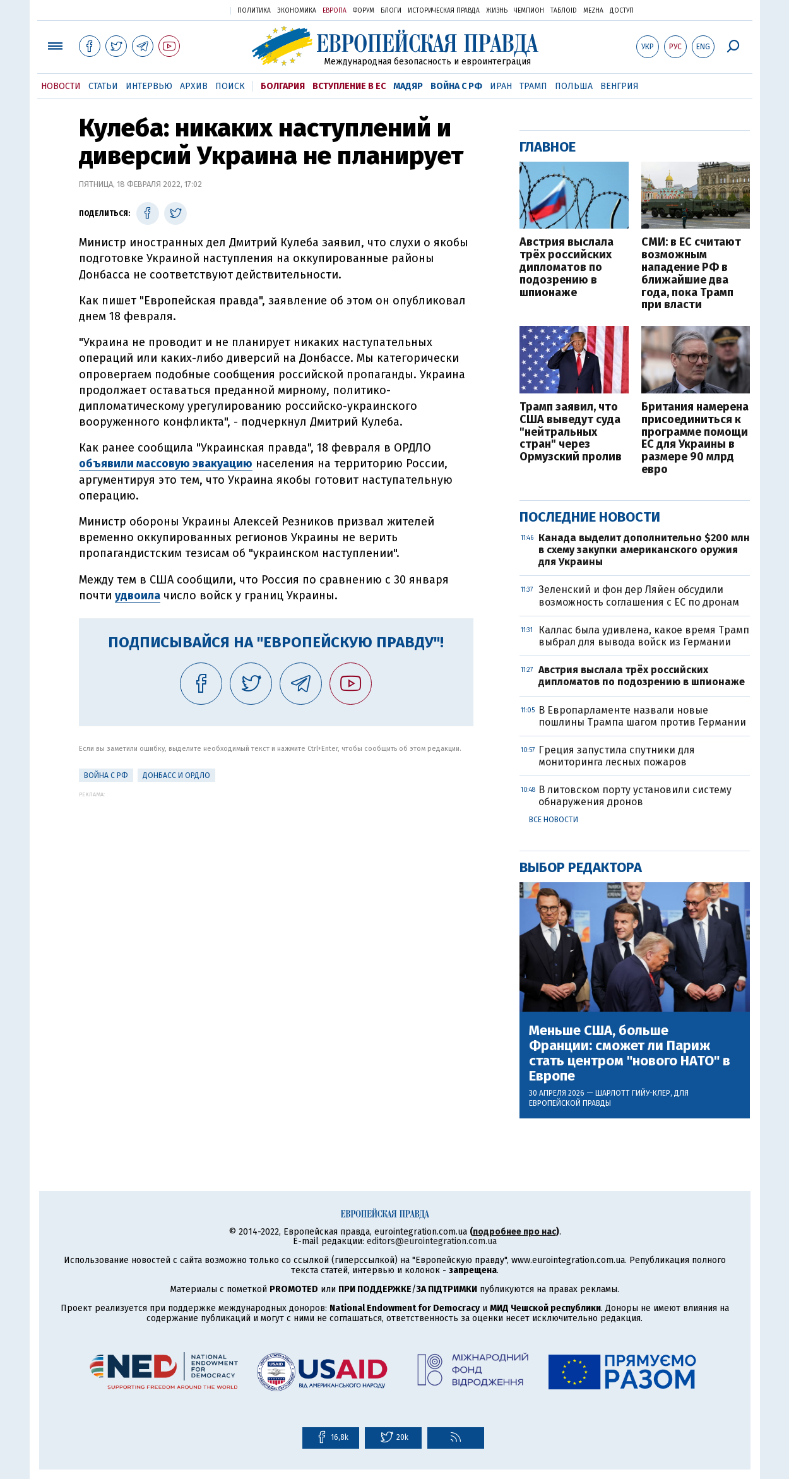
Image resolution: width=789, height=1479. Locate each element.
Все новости (553, 819)
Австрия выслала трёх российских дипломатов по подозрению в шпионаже (566, 267)
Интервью (149, 86)
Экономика (296, 11)
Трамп (533, 86)
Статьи (103, 86)
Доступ (622, 11)
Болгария (283, 86)
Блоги (391, 11)
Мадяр (408, 86)
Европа (335, 11)
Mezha (593, 11)
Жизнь (496, 11)
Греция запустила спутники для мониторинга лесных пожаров (616, 756)
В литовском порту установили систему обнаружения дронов (635, 796)
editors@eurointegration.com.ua (432, 1241)
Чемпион (529, 11)
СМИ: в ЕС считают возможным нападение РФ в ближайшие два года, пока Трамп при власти (691, 273)
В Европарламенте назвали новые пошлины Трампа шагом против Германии (642, 716)
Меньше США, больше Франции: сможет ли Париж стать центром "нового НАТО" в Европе (629, 1053)
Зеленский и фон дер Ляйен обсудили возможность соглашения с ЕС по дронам (638, 596)
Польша (574, 86)
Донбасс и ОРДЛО (176, 775)
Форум (363, 11)
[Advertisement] (276, 886)
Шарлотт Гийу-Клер (632, 1093)
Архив (194, 86)
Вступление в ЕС (349, 86)
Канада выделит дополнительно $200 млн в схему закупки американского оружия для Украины (644, 550)
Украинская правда (190, 10)
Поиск (230, 86)
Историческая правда (444, 11)
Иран (501, 86)
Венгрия (619, 86)
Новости (61, 86)
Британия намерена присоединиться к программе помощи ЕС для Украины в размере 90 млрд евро (695, 438)
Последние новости (589, 516)
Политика (254, 11)
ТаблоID (563, 11)
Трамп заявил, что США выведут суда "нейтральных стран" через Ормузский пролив (570, 432)
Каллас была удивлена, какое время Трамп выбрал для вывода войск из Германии (643, 636)
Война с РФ (456, 86)
